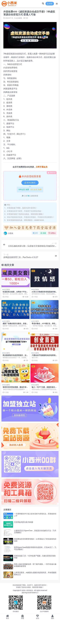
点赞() (52, 233)
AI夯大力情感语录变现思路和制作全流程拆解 (44, 293)
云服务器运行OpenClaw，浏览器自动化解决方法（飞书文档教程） (35, 531)
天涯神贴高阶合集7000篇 (23, 522)
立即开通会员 (41, 167)
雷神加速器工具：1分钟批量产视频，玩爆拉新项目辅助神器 (35, 557)
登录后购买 (30, 183)
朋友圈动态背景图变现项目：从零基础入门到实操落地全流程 (35, 540)
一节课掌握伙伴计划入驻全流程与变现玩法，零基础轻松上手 (35, 515)
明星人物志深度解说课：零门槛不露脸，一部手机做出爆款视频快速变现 (35, 565)
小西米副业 (29, 590)
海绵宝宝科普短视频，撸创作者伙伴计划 (15, 388)
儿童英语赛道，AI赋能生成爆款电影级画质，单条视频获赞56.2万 (35, 573)
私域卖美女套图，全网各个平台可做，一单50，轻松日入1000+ (15, 293)
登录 (49, 4)
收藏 (43, 233)
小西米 (8, 233)
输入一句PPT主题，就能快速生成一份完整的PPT (44, 388)
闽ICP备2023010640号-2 (30, 593)
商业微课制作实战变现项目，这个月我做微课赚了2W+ (15, 356)
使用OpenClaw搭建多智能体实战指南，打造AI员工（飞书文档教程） (35, 548)
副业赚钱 (19, 18)
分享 (35, 233)
